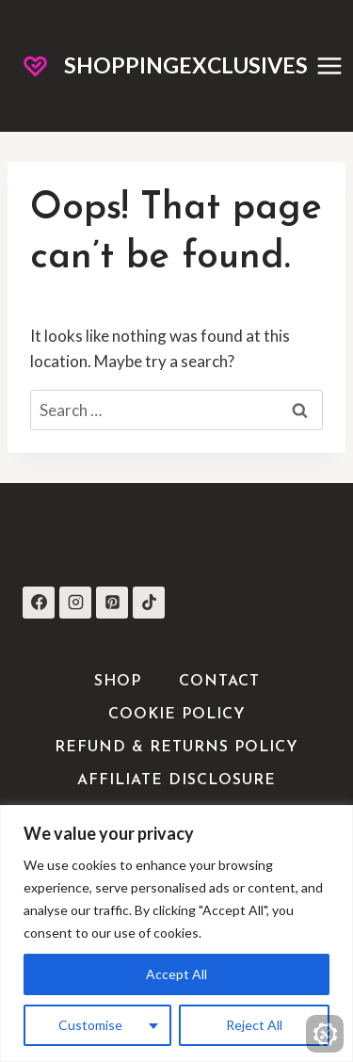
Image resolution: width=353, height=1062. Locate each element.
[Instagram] (75, 603)
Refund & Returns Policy (176, 747)
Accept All (176, 974)
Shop (117, 681)
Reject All (254, 1025)
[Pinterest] (112, 603)
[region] (176, 933)
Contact (219, 681)
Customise (90, 1025)
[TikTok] (149, 603)
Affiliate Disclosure (176, 780)
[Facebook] (39, 603)
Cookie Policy (177, 714)
